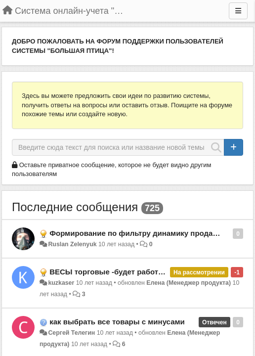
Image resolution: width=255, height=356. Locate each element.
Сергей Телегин (71, 332)
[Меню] (238, 10)
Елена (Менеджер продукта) (188, 282)
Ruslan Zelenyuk (72, 244)
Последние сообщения (75, 207)
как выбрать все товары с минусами (117, 321)
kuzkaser (61, 282)
